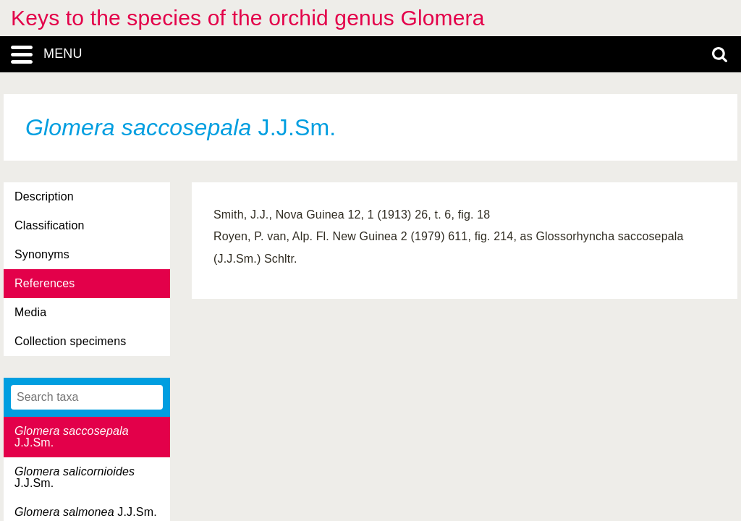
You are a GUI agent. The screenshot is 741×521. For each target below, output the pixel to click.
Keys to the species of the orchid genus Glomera (248, 18)
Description (44, 196)
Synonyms (41, 254)
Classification (49, 225)
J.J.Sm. (71, 437)
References (44, 283)
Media (30, 312)
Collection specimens (70, 341)
